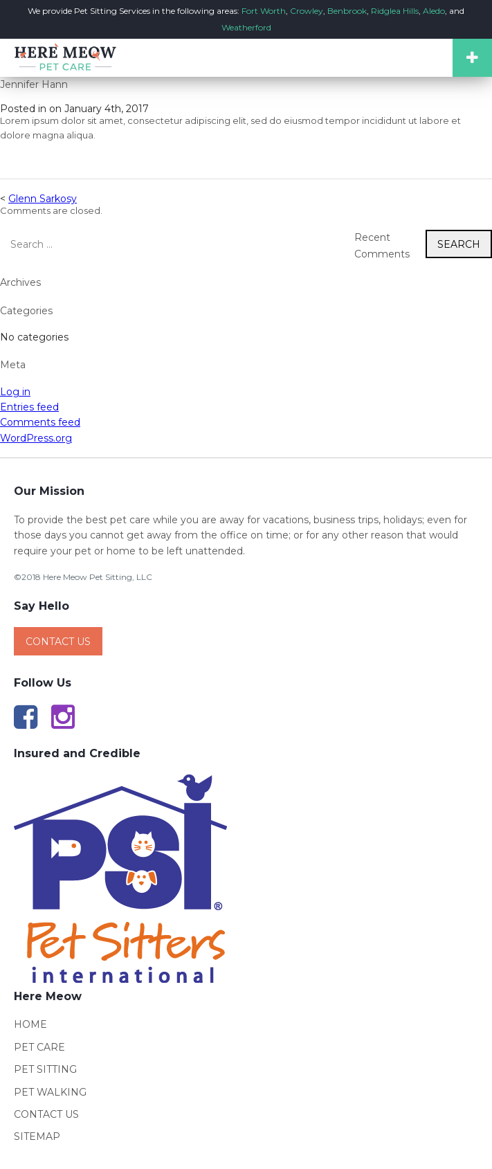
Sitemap (37, 1136)
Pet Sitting (45, 1069)
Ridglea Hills (395, 11)
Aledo (434, 11)
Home (30, 1024)
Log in (15, 392)
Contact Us (58, 641)
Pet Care (39, 1047)
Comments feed (40, 422)
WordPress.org (36, 438)
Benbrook (347, 11)
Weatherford (246, 27)
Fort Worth (264, 11)
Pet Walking (50, 1092)
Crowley (306, 11)
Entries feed (29, 407)
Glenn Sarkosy (42, 198)
